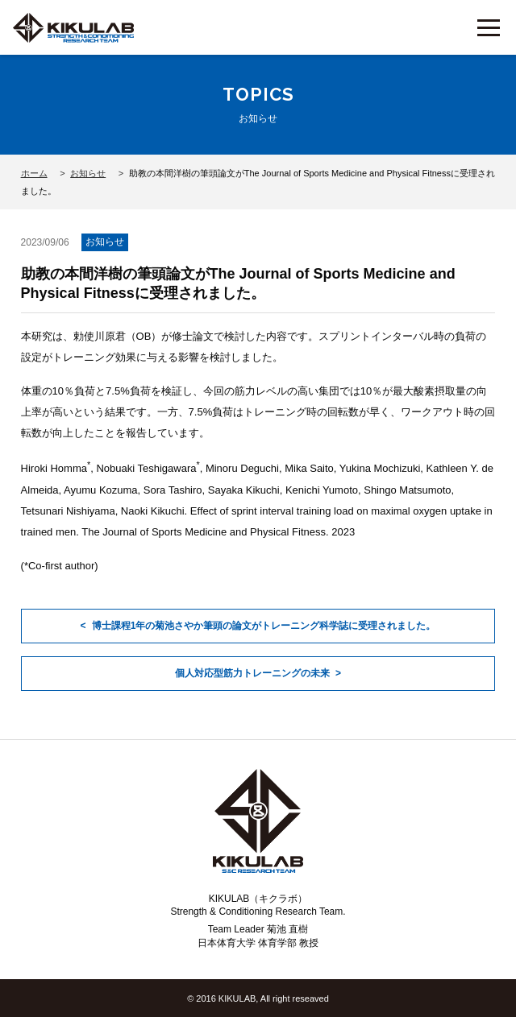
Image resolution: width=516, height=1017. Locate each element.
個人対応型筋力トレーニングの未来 (252, 673)
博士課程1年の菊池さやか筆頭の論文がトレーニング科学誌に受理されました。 (264, 625)
